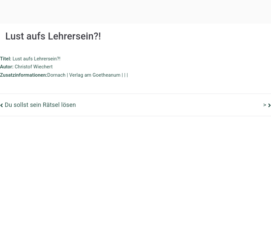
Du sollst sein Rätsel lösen (40, 104)
